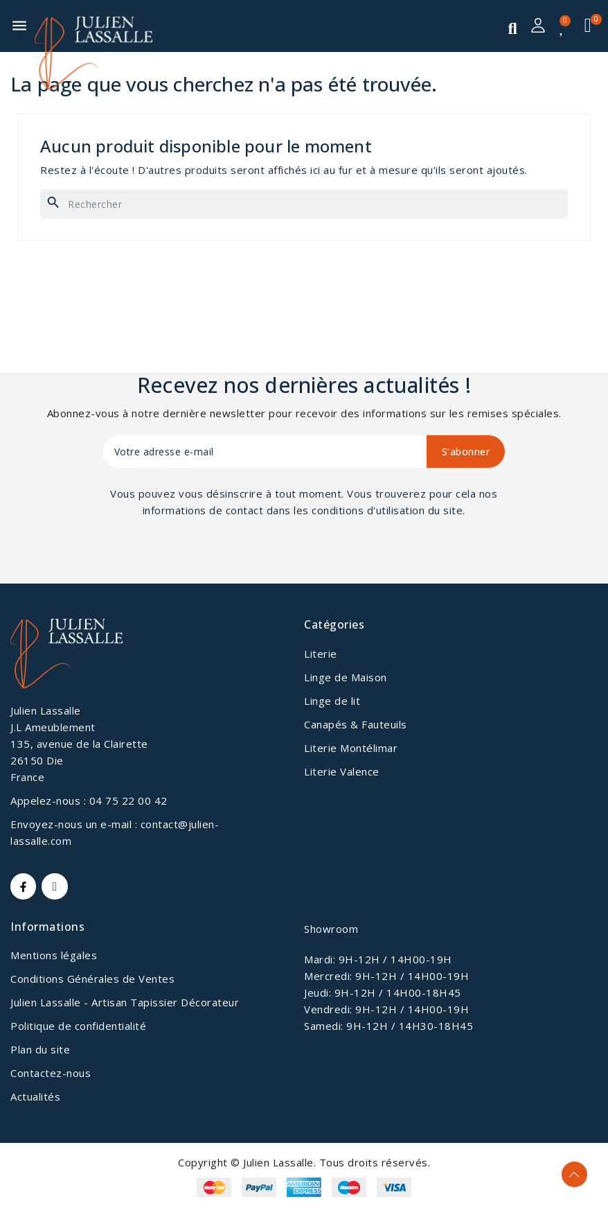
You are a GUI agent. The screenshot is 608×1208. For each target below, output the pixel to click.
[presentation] (215, 556)
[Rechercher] (304, 203)
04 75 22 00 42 (128, 800)
